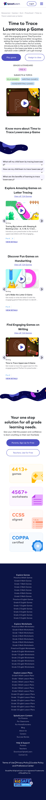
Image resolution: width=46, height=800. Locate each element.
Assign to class (34, 57)
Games (15, 13)
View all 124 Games (23, 196)
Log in (31, 4)
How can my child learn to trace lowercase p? (23, 170)
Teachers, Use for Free (23, 453)
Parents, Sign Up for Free (23, 443)
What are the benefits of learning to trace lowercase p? (23, 177)
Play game (11, 57)
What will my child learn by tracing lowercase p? (23, 162)
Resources (5, 13)
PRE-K (22, 69)
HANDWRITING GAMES (22, 83)
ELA (21, 13)
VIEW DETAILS (11, 242)
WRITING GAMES (30, 79)
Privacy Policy (22, 762)
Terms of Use (8, 762)
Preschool (29, 13)
